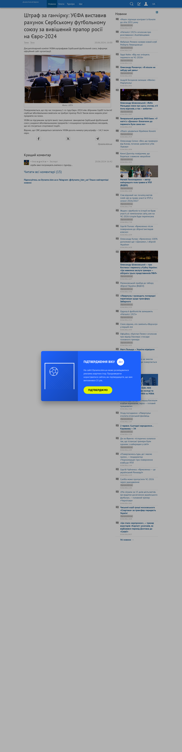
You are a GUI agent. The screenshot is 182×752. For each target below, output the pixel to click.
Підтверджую (98, 390)
